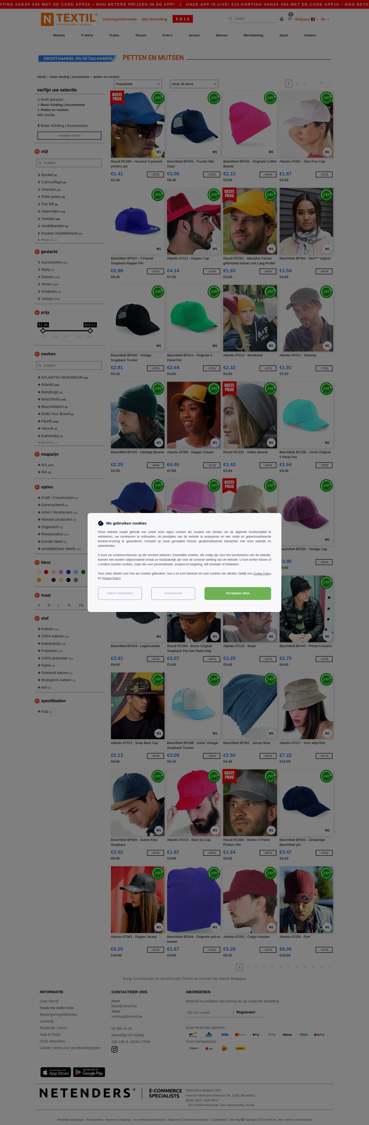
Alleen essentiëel (120, 593)
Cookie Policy (261, 573)
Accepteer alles (238, 593)
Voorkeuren (173, 593)
